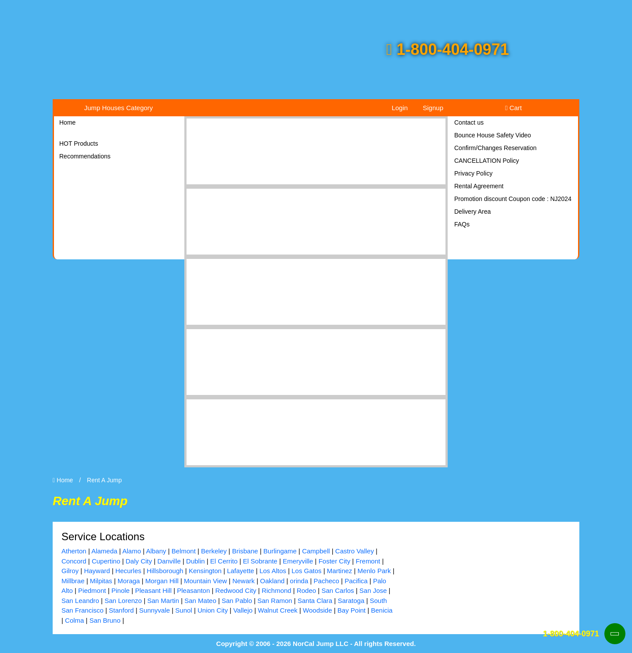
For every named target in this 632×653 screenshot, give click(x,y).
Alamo (131, 551)
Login (399, 107)
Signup (433, 107)
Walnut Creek (278, 610)
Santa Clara (315, 600)
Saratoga (351, 600)
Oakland (272, 581)
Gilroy (70, 570)
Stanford (121, 610)
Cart (513, 107)
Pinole (120, 590)
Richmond (276, 590)
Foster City (335, 561)
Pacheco (326, 581)
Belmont (184, 551)
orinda (299, 581)
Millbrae (73, 581)
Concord (73, 561)
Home (67, 122)
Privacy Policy (473, 173)
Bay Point (352, 610)
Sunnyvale (154, 610)
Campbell (316, 551)
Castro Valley (354, 551)
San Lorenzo (123, 600)
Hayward (97, 570)
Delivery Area (472, 211)
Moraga (129, 581)
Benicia (381, 610)
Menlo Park (374, 570)
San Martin (163, 600)
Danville (168, 561)
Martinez (339, 570)
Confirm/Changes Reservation (495, 147)
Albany (156, 551)
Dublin (195, 561)
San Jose (373, 590)
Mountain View (205, 581)
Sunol (183, 610)
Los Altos (272, 570)
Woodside (317, 610)
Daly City (139, 561)
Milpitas (101, 581)
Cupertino (106, 561)
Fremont (368, 561)
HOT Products (78, 143)
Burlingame (280, 551)
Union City (213, 610)
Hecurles (128, 570)
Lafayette (240, 570)
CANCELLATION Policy (486, 160)
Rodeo (306, 590)
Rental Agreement (478, 186)
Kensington (205, 570)
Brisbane (245, 551)
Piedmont (92, 590)
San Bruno (105, 620)
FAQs (462, 224)
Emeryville (298, 561)
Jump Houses (118, 107)
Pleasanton (193, 590)
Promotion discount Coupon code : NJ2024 (512, 198)
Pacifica (356, 581)
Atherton (73, 551)
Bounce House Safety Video (492, 135)
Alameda (104, 551)
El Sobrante (260, 561)
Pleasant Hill (153, 590)
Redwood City (235, 590)
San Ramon (274, 600)
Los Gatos (306, 570)
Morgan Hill (162, 581)
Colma (74, 620)
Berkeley (213, 551)
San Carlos (337, 590)
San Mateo (200, 600)
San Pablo (237, 600)
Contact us (469, 122)
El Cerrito (224, 561)
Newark (243, 581)
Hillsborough (165, 570)
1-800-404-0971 (447, 49)
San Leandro (80, 600)
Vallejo (242, 610)
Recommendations (85, 156)
